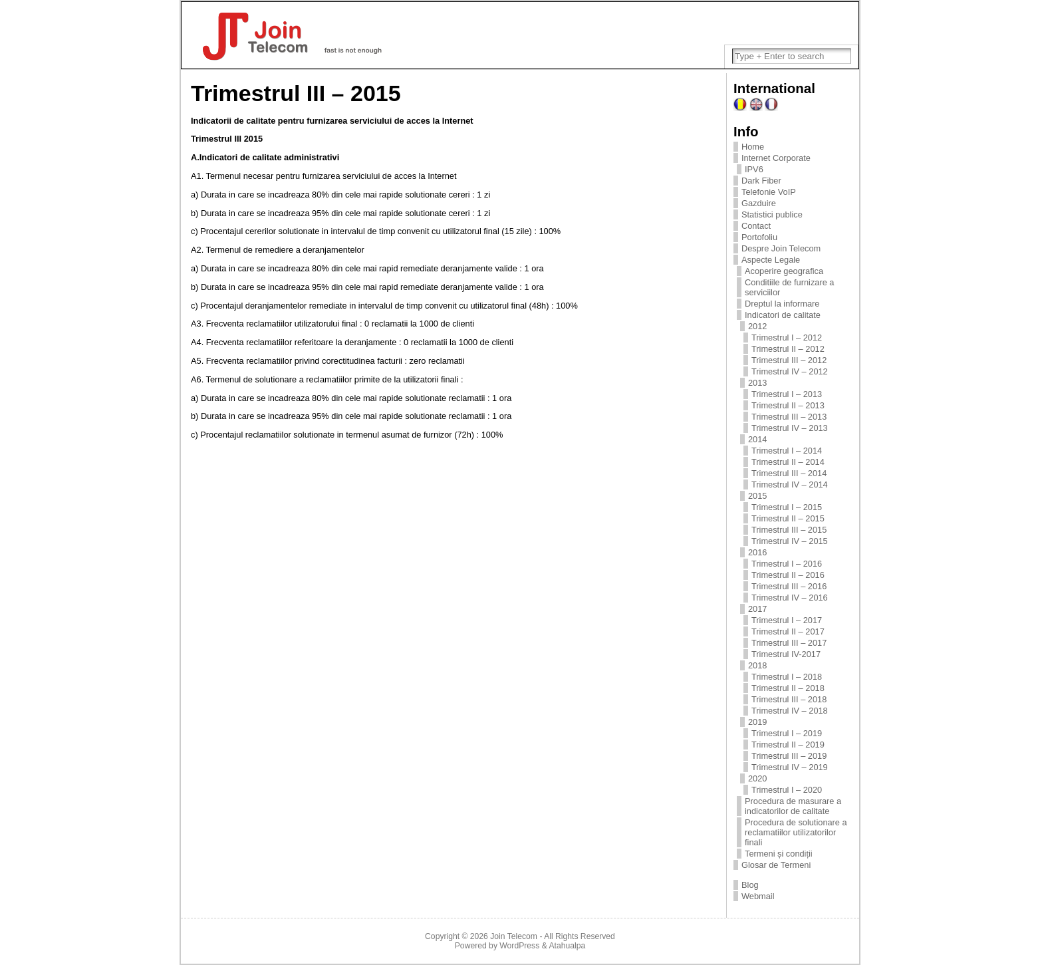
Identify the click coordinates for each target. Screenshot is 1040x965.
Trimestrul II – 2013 (788, 405)
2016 (757, 552)
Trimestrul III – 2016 (789, 586)
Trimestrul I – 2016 (786, 564)
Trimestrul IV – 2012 (789, 371)
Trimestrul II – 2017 (788, 631)
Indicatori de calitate (783, 315)
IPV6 (754, 169)
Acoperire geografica (784, 271)
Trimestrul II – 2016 (788, 575)
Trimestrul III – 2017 (789, 643)
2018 (757, 665)
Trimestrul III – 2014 (789, 473)
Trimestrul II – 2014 (788, 462)
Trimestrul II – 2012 (788, 349)
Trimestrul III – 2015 (789, 530)
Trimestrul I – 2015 (786, 507)
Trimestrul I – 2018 (786, 677)
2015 (757, 496)
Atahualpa (567, 945)
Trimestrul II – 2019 (788, 745)
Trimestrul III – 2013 (789, 417)
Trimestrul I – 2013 (786, 394)
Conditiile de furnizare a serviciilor (789, 287)
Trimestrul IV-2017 (786, 654)
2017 (757, 609)
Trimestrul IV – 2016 (789, 598)
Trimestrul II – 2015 (788, 518)
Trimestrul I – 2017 (786, 620)
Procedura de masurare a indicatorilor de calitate (793, 806)
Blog (750, 885)
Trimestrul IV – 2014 (789, 484)
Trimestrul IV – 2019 (789, 767)
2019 (757, 722)
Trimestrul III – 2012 (789, 360)
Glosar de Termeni (776, 865)
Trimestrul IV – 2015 (789, 541)
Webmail (758, 896)
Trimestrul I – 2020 (786, 790)
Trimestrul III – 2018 (789, 699)
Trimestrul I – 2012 (786, 338)
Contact (756, 226)
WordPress (519, 945)
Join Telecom (513, 936)
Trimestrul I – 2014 (786, 451)
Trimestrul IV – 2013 (789, 428)
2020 (757, 778)
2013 (757, 383)
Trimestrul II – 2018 (788, 688)
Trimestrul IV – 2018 (789, 711)
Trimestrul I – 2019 (786, 733)
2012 (757, 326)
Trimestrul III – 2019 (789, 756)
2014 (757, 439)
